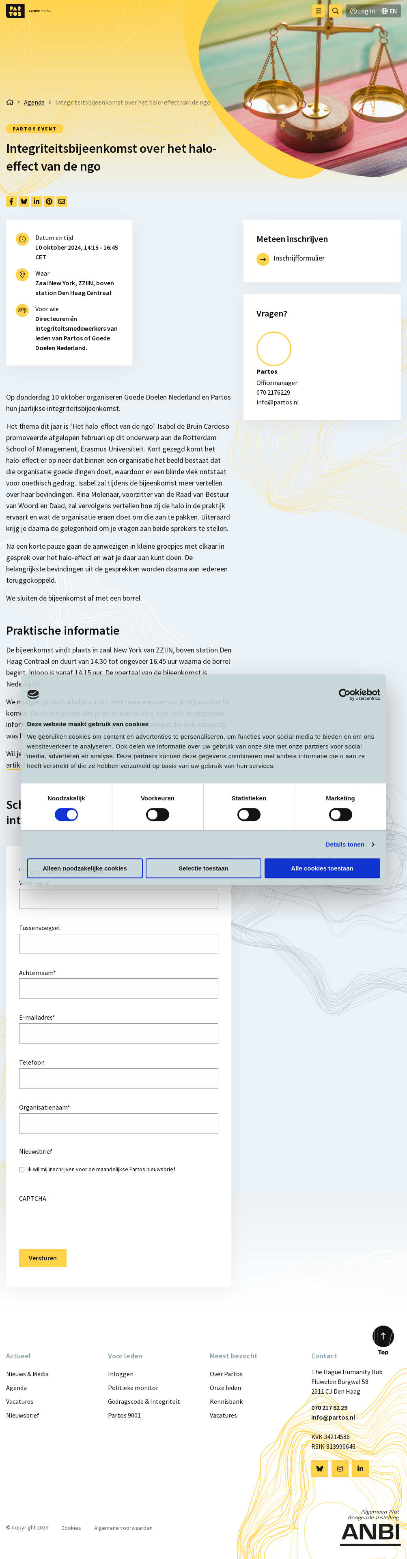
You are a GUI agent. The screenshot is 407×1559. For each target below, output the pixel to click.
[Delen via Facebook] (11, 201)
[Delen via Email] (61, 201)
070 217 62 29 (329, 1407)
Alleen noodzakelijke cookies (85, 868)
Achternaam (37, 973)
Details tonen (345, 844)
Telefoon (32, 1062)
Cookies (71, 1527)
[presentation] (80, 1220)
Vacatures (19, 1401)
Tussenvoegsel (39, 928)
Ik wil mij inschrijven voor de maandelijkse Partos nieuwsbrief (101, 1169)
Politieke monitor (133, 1388)
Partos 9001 (124, 1415)
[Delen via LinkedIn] (36, 201)
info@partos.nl (277, 402)
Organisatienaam (44, 1107)
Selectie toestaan (203, 868)
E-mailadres (37, 1017)
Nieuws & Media (27, 1374)
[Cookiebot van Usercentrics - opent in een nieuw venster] (344, 695)
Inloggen (121, 1374)
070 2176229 (273, 392)
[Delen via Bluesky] (24, 201)
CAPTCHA (32, 1198)
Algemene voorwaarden (123, 1527)
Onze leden (225, 1388)
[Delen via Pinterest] (49, 201)
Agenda (16, 1388)
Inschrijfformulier (299, 258)
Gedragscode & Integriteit (144, 1401)
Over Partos (226, 1374)
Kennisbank (226, 1401)
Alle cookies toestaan (322, 868)
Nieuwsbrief (22, 1415)
